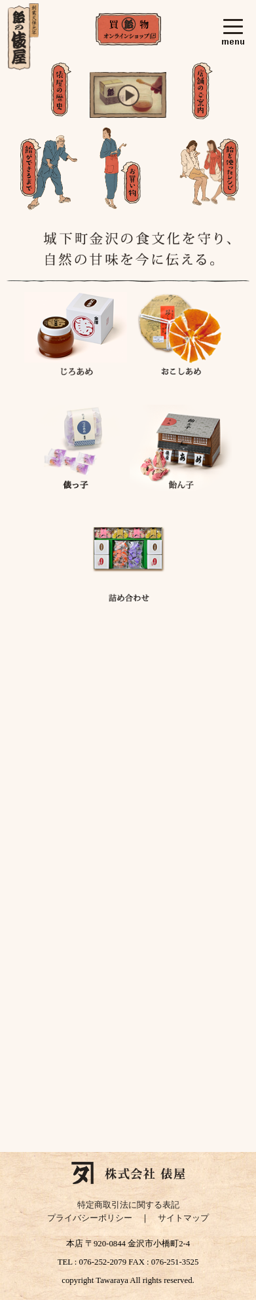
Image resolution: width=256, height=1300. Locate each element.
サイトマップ (183, 1218)
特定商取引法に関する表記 (128, 1205)
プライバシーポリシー (89, 1218)
